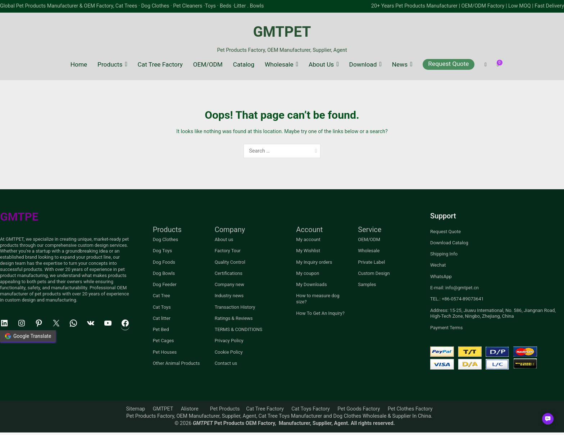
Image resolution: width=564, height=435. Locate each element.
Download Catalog (449, 242)
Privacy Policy (229, 340)
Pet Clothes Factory (410, 409)
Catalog (243, 64)
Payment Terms (446, 327)
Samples (367, 284)
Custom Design (374, 273)
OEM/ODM (208, 64)
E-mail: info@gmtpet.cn (454, 287)
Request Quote (448, 63)
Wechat (438, 265)
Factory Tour (228, 250)
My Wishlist (308, 250)
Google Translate (28, 336)
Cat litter (161, 318)
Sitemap (135, 409)
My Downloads (311, 284)
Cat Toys (162, 307)
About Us (321, 64)
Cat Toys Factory (310, 409)
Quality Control (230, 262)
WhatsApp (441, 276)
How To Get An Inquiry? (320, 313)
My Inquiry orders (314, 262)
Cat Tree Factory (160, 64)
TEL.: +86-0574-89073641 (457, 299)
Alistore (190, 409)
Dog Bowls (164, 273)
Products (109, 64)
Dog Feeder (165, 284)
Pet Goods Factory (358, 409)
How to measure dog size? (317, 298)
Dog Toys (162, 250)
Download (363, 64)
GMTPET (282, 31)
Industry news (229, 295)
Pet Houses (165, 352)
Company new (229, 284)
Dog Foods (164, 262)
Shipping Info (444, 254)
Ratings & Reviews (234, 318)
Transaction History (235, 307)
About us (224, 239)
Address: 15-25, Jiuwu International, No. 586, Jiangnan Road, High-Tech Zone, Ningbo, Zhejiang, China (493, 313)
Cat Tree (161, 295)
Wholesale (279, 64)
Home (78, 64)
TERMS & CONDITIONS (239, 329)
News (400, 64)
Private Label (371, 262)
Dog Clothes (165, 239)
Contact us (226, 363)
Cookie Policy (229, 352)
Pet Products (225, 409)
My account (308, 239)
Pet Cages (163, 340)
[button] (548, 419)
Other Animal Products (176, 363)
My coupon (307, 273)
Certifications (228, 273)
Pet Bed (161, 329)
